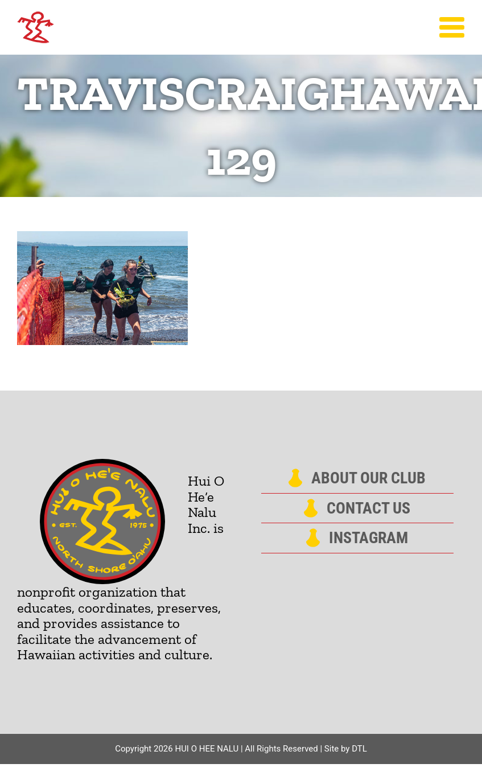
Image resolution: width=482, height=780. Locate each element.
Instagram (368, 538)
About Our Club (368, 478)
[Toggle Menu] (452, 27)
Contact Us (368, 508)
